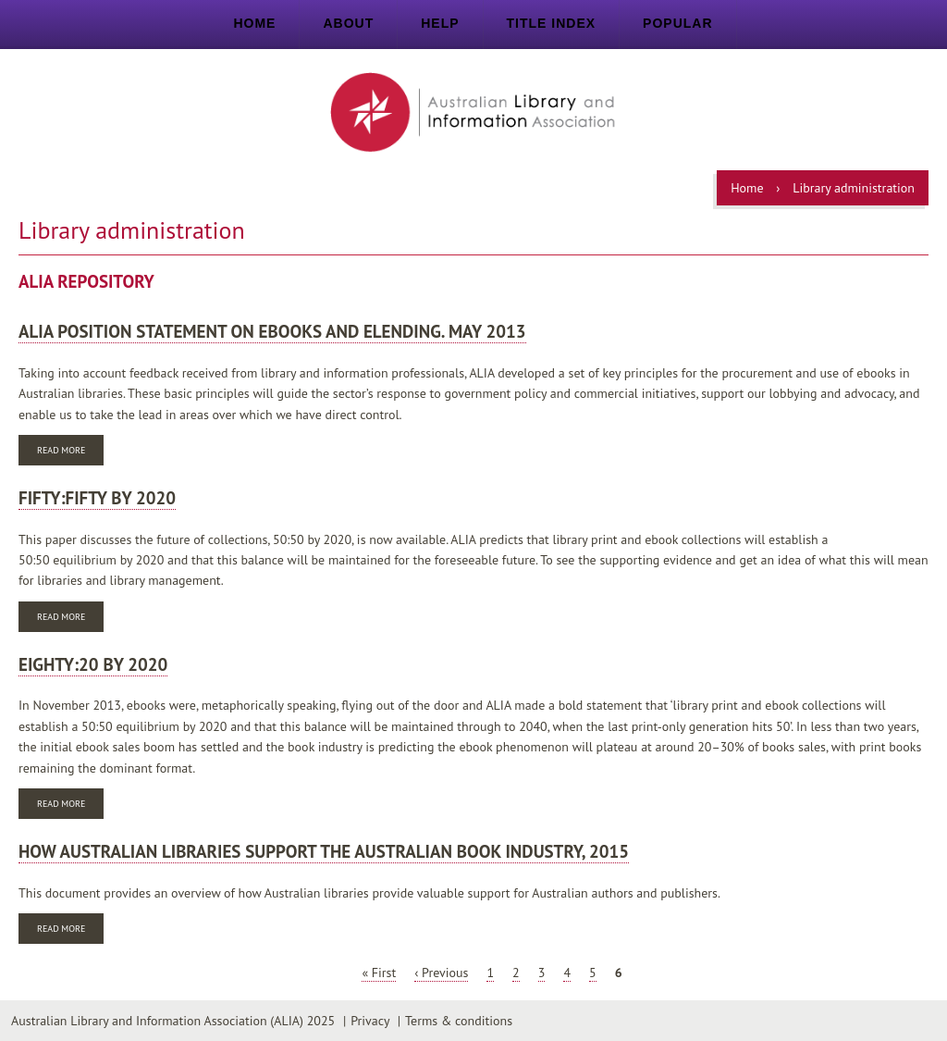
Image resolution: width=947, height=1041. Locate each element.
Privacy (370, 1020)
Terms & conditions (458, 1020)
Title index (551, 23)
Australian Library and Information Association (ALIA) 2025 (173, 1020)
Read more (70, 452)
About (348, 23)
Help (440, 23)
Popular (677, 23)
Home (254, 23)
